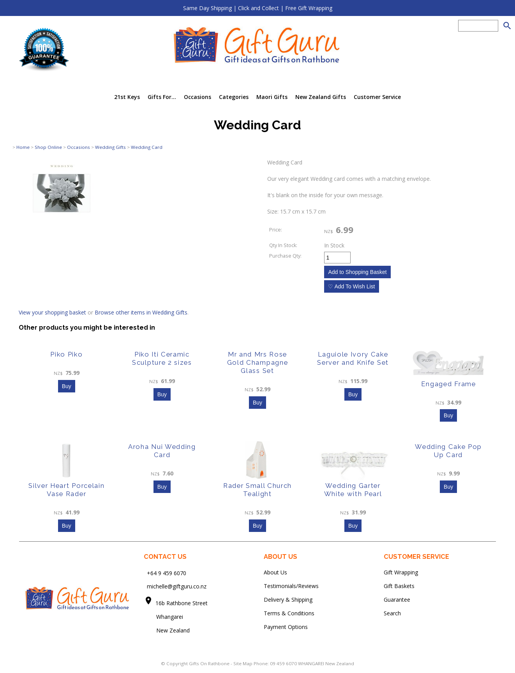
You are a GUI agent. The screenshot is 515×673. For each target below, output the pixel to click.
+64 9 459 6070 (166, 572)
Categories (234, 97)
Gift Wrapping (401, 572)
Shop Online (48, 147)
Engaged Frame (448, 384)
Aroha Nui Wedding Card (162, 451)
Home (23, 147)
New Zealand (167, 630)
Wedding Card (146, 147)
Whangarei (164, 616)
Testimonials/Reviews (291, 586)
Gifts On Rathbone (210, 663)
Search (392, 613)
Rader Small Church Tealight (257, 490)
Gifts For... (162, 97)
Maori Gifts (271, 97)
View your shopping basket (52, 312)
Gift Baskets (399, 586)
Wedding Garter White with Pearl (353, 490)
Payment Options (286, 627)
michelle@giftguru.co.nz (176, 586)
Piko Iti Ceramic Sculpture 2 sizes (162, 358)
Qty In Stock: (283, 245)
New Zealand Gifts (320, 97)
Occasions (197, 97)
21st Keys (127, 97)
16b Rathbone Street (182, 603)
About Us (275, 572)
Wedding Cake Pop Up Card (448, 451)
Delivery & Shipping (288, 599)
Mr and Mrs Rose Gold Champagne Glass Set (257, 362)
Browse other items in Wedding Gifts (141, 312)
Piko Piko (66, 354)
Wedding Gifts (110, 147)
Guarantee (397, 599)
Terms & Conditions (289, 613)
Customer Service (377, 97)
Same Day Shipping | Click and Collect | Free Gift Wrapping (257, 8)
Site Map (242, 663)
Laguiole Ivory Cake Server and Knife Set (353, 358)
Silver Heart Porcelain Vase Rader (66, 490)
